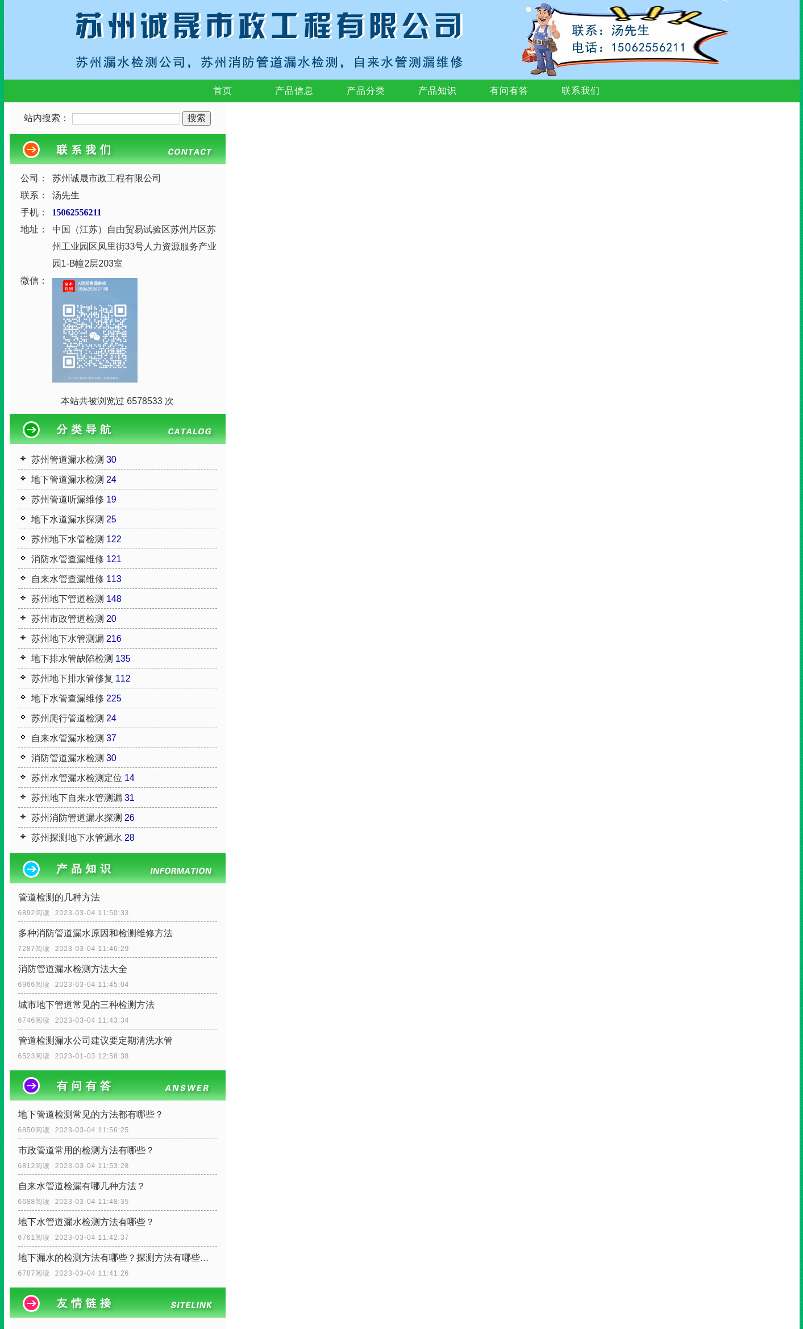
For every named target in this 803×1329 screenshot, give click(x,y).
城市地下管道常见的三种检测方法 (86, 1005)
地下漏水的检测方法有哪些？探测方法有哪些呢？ (117, 1257)
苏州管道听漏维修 (67, 499)
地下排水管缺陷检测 (72, 658)
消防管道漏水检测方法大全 (72, 969)
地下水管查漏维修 (67, 698)
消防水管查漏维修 (67, 559)
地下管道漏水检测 (67, 479)
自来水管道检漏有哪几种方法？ (81, 1186)
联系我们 (580, 90)
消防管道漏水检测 (67, 758)
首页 (222, 90)
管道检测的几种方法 (59, 897)
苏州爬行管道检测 (67, 718)
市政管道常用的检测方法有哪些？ (86, 1150)
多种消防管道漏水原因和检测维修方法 (95, 933)
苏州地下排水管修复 (72, 678)
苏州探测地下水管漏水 (76, 837)
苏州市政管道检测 (67, 619)
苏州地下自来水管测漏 (76, 798)
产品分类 (366, 90)
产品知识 (437, 90)
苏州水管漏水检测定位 (76, 778)
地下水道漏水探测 (67, 519)
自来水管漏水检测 (67, 738)
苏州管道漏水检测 (67, 459)
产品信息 (294, 90)
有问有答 (509, 90)
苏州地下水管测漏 (67, 638)
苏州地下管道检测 (67, 599)
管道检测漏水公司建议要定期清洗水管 (95, 1040)
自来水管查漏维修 (67, 579)
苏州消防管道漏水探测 (76, 818)
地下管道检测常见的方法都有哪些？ (91, 1114)
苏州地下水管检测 (67, 539)
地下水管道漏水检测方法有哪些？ (86, 1222)
